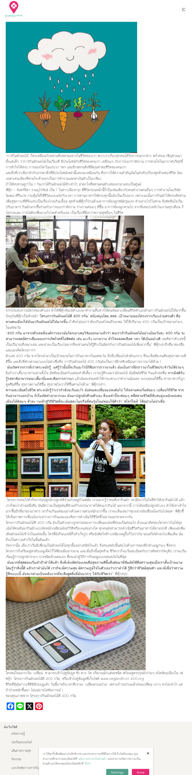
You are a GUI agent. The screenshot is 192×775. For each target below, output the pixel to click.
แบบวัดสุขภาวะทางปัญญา (27, 768)
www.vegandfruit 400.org (123, 678)
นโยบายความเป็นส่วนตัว (92, 763)
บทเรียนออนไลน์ (21, 742)
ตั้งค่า (88, 768)
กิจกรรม (16, 759)
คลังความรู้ (18, 733)
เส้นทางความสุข (21, 750)
